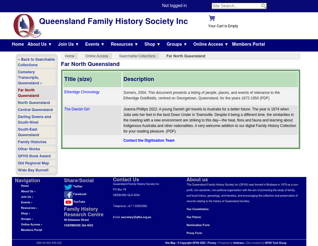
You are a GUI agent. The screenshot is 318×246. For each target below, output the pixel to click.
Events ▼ (95, 44)
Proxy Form (194, 233)
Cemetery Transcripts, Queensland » (30, 77)
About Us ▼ (40, 44)
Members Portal (248, 44)
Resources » (29, 208)
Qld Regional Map (33, 163)
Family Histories (32, 142)
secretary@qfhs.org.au (136, 217)
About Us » (28, 191)
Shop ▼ (152, 44)
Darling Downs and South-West (34, 119)
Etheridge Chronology (82, 92)
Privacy (212, 243)
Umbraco (238, 243)
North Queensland (34, 103)
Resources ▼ (124, 44)
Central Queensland (35, 110)
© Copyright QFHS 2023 (191, 243)
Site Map (170, 243)
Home (18, 44)
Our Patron (194, 217)
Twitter (73, 186)
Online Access (96, 56)
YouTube (74, 202)
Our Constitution (198, 209)
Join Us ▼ (68, 44)
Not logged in (174, 6)
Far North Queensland (28, 93)
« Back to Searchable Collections (36, 62)
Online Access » (32, 224)
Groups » (27, 219)
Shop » (25, 213)
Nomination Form (198, 225)
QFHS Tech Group (275, 243)
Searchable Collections (137, 56)
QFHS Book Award (34, 156)
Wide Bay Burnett (33, 170)
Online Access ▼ (211, 44)
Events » (27, 202)
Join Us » (27, 197)
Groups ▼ (177, 44)
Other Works (29, 149)
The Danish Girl (77, 109)
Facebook (75, 194)
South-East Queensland (28, 132)
